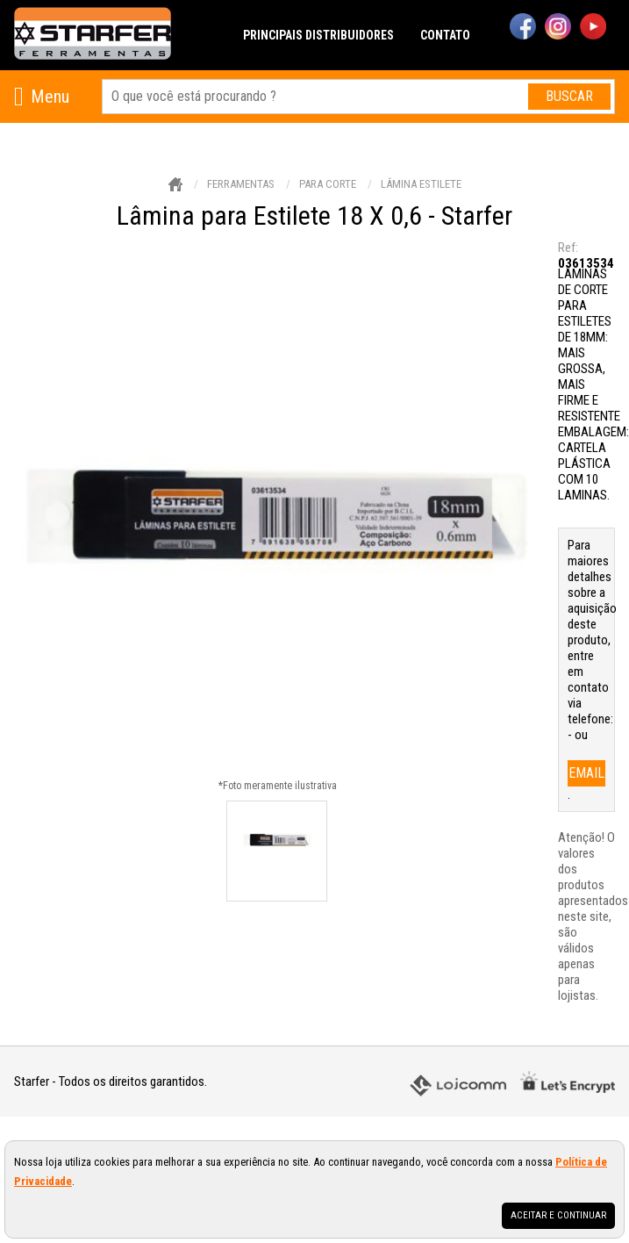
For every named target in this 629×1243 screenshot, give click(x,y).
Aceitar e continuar (558, 1215)
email (586, 773)
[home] (92, 35)
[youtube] (593, 28)
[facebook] (523, 28)
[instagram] (558, 28)
